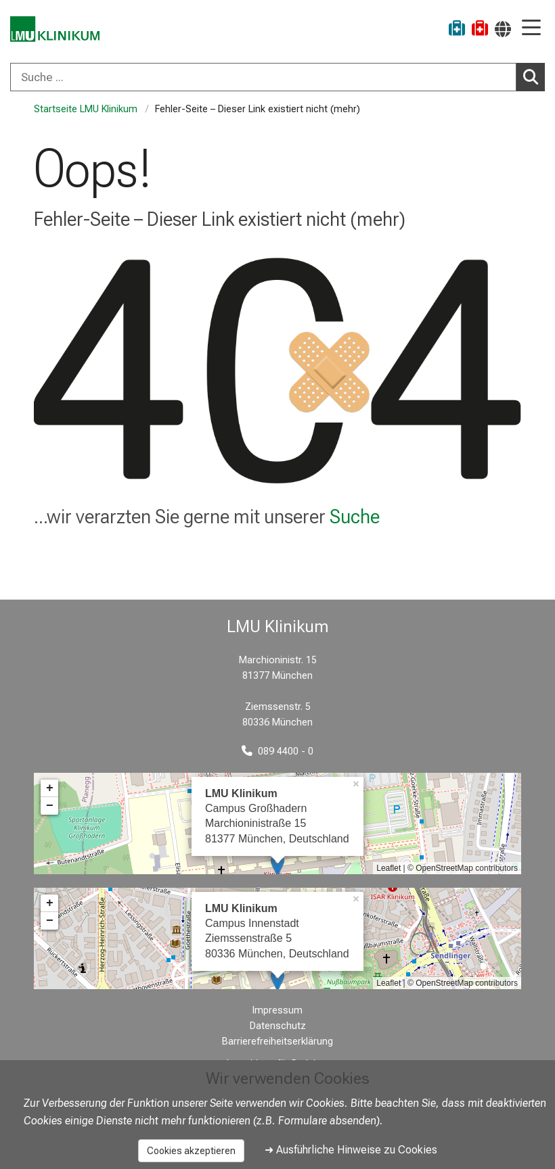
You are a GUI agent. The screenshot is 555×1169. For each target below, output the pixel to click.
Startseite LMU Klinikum (85, 109)
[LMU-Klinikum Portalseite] (57, 30)
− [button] (49, 806)
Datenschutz (278, 1026)
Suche (355, 516)
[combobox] (277, 77)
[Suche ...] (263, 77)
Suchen (534, 76)
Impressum (277, 1010)
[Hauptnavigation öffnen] (531, 29)
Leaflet (388, 868)
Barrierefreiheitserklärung (277, 1041)
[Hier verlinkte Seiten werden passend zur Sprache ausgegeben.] (503, 29)
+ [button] (49, 788)
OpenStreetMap (444, 868)
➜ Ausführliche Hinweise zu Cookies (351, 1149)
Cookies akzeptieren (191, 1150)
